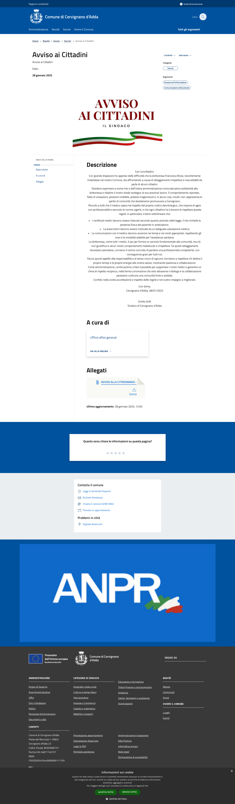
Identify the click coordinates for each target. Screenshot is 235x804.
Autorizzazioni (125, 703)
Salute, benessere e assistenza (134, 698)
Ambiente (123, 692)
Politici (32, 708)
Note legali (123, 752)
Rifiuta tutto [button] (129, 792)
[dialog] (117, 786)
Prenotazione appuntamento (88, 735)
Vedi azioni (185, 55)
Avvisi (56, 41)
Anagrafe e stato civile (84, 687)
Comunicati (169, 692)
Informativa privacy (128, 746)
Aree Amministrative (39, 692)
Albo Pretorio (125, 741)
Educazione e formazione (131, 682)
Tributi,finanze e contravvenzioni (135, 687)
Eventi (166, 718)
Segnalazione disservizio (85, 741)
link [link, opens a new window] (146, 786)
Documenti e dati (37, 719)
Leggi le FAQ (79, 746)
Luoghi (166, 712)
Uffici (31, 697)
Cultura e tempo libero (84, 692)
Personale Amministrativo (42, 714)
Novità (46, 41)
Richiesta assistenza (83, 752)
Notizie (166, 687)
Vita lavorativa (80, 697)
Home (35, 41)
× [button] (231, 771)
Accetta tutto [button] (105, 792)
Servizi (67, 41)
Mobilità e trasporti (83, 714)
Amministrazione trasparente (133, 735)
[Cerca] (202, 16)
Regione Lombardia (38, 4)
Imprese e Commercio (84, 703)
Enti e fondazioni (37, 703)
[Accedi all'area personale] (191, 4)
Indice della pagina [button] (44, 159)
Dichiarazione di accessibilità (132, 757)
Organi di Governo (38, 687)
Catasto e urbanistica (84, 708)
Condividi (170, 55)
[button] (117, 798)
